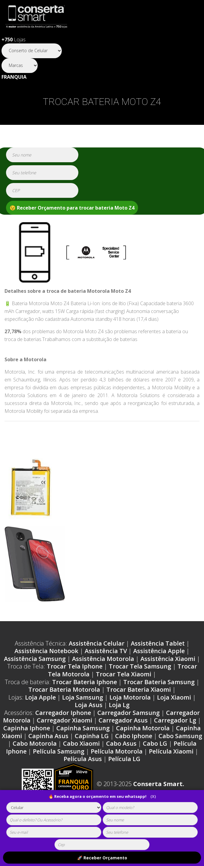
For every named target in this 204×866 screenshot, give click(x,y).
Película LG (124, 759)
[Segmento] (32, 50)
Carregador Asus (123, 720)
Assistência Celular (96, 643)
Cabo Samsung (180, 736)
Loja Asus (88, 705)
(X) (153, 796)
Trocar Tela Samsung (140, 666)
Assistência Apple (159, 651)
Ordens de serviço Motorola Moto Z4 (63, 431)
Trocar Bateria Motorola (64, 689)
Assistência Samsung (35, 659)
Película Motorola (117, 751)
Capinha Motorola (143, 728)
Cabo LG (155, 743)
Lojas (14, 39)
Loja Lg (119, 705)
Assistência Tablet (158, 643)
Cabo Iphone (133, 736)
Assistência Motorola (103, 659)
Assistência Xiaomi (167, 659)
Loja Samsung (82, 697)
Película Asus (83, 759)
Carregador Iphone (63, 713)
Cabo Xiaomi (81, 743)
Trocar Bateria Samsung (159, 682)
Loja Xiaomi (174, 697)
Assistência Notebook (46, 651)
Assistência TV (106, 651)
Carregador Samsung (128, 713)
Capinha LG (92, 736)
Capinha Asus (48, 736)
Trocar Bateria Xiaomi (138, 689)
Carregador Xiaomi (64, 720)
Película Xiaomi (171, 751)
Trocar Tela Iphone (74, 666)
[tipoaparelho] (53, 807)
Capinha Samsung (83, 728)
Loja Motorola (130, 697)
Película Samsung (58, 751)
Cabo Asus (121, 743)
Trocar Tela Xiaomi (123, 674)
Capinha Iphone (26, 728)
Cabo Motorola (35, 743)
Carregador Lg (175, 720)
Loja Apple (40, 697)
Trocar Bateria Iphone (84, 682)
